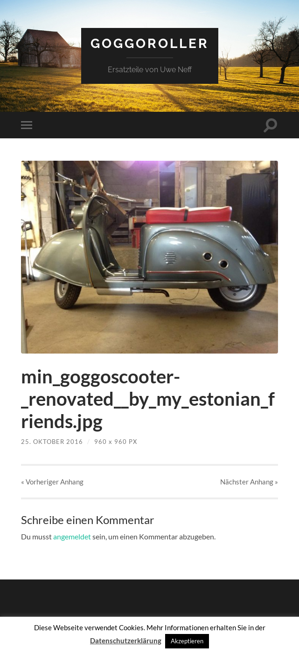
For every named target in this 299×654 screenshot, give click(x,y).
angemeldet (72, 536)
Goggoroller (149, 43)
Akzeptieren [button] (187, 641)
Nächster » (249, 481)
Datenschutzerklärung (125, 640)
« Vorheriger (52, 481)
